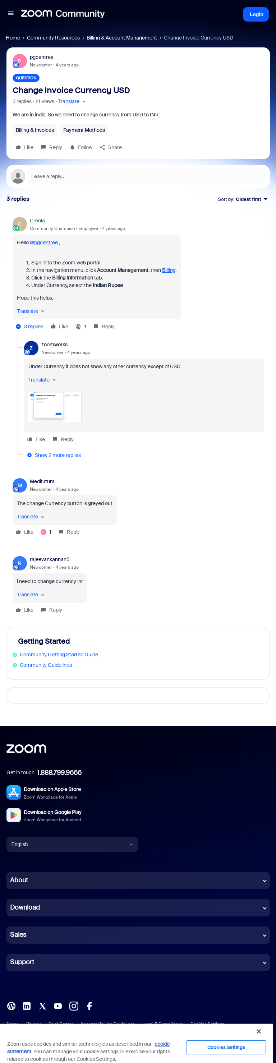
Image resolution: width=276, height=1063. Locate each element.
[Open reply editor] (138, 176)
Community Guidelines (46, 665)
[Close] (259, 1031)
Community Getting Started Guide (59, 654)
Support (22, 962)
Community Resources (53, 37)
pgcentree (42, 57)
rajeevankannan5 (50, 559)
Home (13, 37)
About (19, 880)
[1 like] (80, 326)
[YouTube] (58, 1005)
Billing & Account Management (122, 37)
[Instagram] (73, 1005)
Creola (37, 220)
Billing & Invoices (35, 130)
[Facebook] (89, 1005)
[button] (10, 14)
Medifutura (42, 481)
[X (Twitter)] (42, 1005)
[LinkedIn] (26, 1005)
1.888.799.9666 (59, 772)
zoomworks (54, 344)
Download (25, 907)
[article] (138, 274)
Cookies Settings (226, 1047)
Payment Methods (84, 130)
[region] (136, 1043)
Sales (18, 934)
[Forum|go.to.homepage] (63, 14)
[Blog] (11, 1005)
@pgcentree (44, 242)
